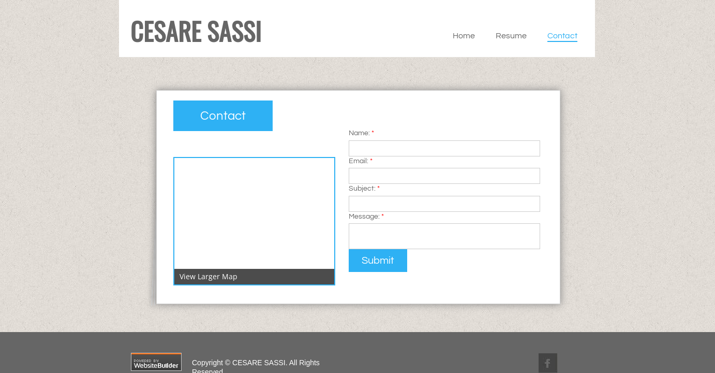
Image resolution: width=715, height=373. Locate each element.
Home (464, 36)
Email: (361, 161)
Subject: (364, 188)
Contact (562, 36)
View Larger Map (208, 276)
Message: (366, 216)
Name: (361, 133)
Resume (511, 36)
